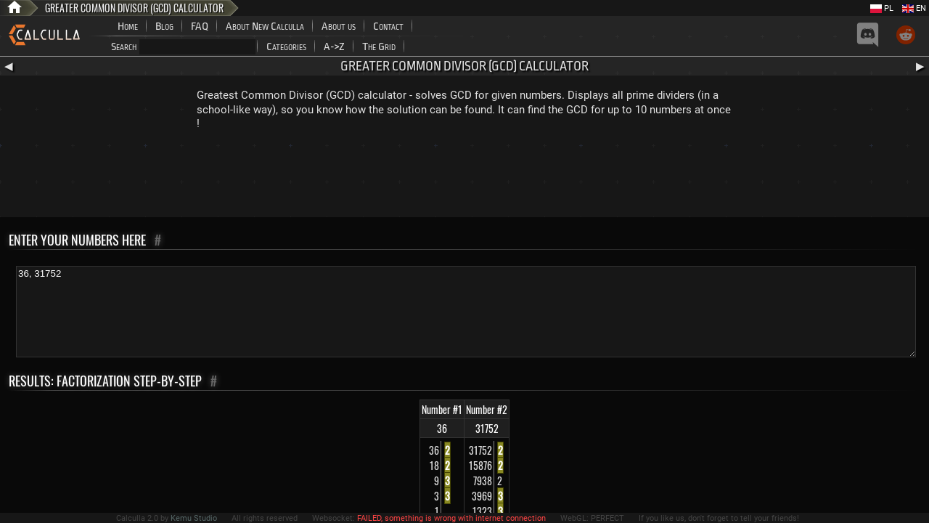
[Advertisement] (464, 177)
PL (881, 8)
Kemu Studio (194, 518)
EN (914, 8)
